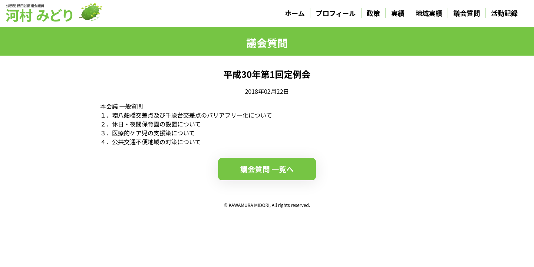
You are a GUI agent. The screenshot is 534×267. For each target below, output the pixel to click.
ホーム (294, 13)
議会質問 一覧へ (267, 169)
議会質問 (466, 13)
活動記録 (504, 13)
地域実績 (429, 13)
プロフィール (336, 13)
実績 (398, 13)
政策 (373, 13)
